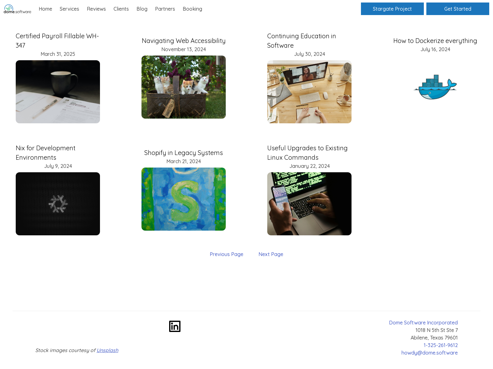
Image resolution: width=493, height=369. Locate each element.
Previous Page (226, 254)
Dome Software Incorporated (423, 322)
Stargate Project (392, 9)
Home (45, 9)
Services (69, 9)
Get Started (457, 9)
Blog (141, 9)
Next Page (270, 254)
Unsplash (107, 350)
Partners (165, 9)
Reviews (96, 9)
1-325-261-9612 (441, 345)
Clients (121, 9)
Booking (192, 9)
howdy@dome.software (430, 353)
